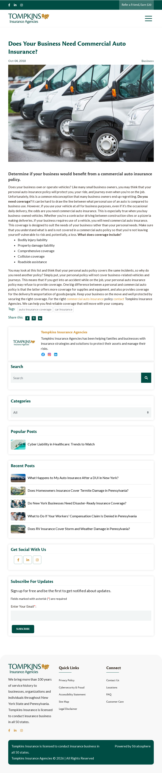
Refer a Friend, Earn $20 (136, 5)
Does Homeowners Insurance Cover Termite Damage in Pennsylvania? (78, 490)
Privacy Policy (66, 680)
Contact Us (112, 680)
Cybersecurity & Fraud (71, 687)
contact (119, 299)
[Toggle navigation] (149, 18)
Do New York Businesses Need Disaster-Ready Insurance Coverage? (77, 503)
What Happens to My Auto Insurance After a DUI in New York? (73, 478)
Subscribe (23, 629)
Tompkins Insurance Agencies (64, 332)
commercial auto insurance (85, 299)
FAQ (108, 694)
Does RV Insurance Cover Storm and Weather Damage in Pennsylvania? (79, 529)
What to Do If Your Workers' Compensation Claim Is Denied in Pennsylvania (82, 516)
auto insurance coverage (35, 309)
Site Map (64, 701)
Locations (111, 687)
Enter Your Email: (23, 606)
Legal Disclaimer (68, 709)
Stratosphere (141, 746)
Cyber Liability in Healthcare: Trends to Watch (61, 444)
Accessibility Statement (72, 694)
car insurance (63, 309)
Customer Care (115, 701)
